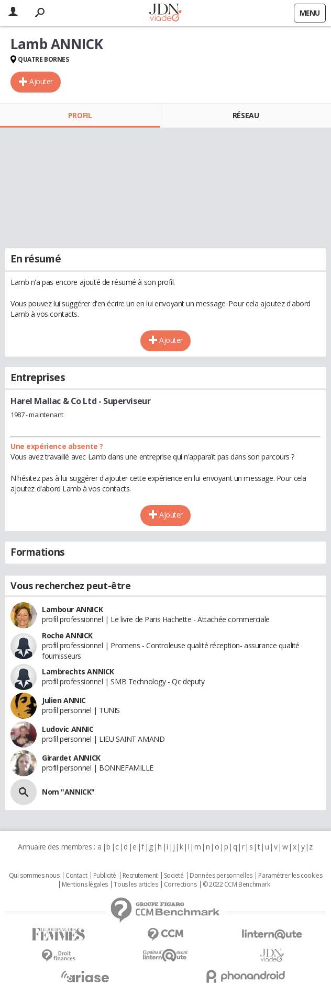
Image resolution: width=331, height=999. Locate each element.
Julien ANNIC (64, 700)
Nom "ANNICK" (68, 792)
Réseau (246, 115)
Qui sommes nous (34, 875)
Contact (76, 875)
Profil (80, 115)
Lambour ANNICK (72, 609)
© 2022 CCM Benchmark (236, 884)
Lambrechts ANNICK (78, 671)
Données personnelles (221, 875)
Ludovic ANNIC (68, 729)
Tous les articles (136, 884)
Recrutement (140, 875)
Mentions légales (85, 884)
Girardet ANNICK (71, 758)
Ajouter (41, 81)
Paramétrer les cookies (290, 875)
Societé (174, 875)
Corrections (180, 884)
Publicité (104, 875)
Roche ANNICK (67, 635)
